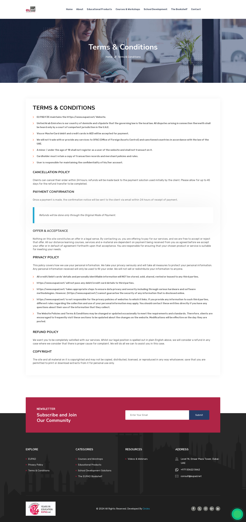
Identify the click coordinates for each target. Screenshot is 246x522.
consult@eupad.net (191, 476)
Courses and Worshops (90, 459)
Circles (146, 508)
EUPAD (32, 459)
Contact (196, 9)
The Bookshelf (179, 9)
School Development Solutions (94, 470)
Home (69, 9)
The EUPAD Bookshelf (90, 476)
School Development (155, 9)
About (79, 9)
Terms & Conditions (39, 470)
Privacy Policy (35, 464)
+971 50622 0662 (190, 469)
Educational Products (99, 9)
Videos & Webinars (138, 459)
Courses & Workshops (128, 9)
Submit (199, 415)
